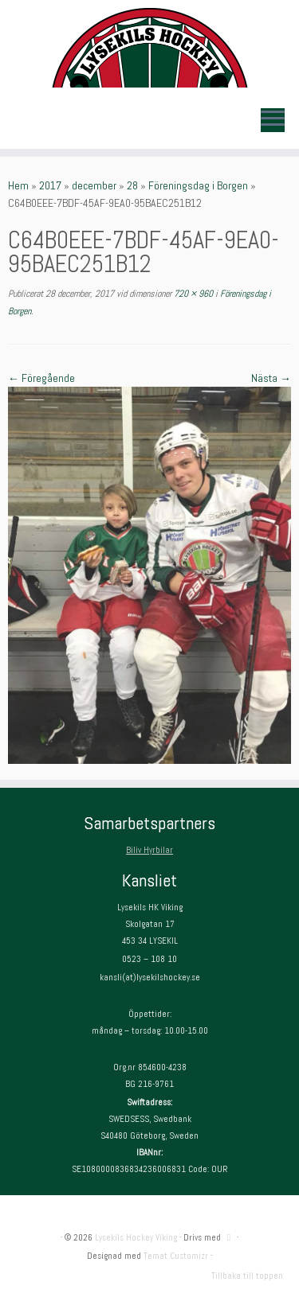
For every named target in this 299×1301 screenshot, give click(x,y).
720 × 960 (192, 293)
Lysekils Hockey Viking (136, 1237)
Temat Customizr (176, 1255)
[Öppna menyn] (273, 120)
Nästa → (271, 378)
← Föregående (41, 378)
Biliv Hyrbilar (149, 849)
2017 (50, 185)
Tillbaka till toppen (247, 1275)
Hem (18, 185)
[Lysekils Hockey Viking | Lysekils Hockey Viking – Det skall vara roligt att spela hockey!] (149, 48)
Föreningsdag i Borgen (198, 185)
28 (132, 185)
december (94, 185)
